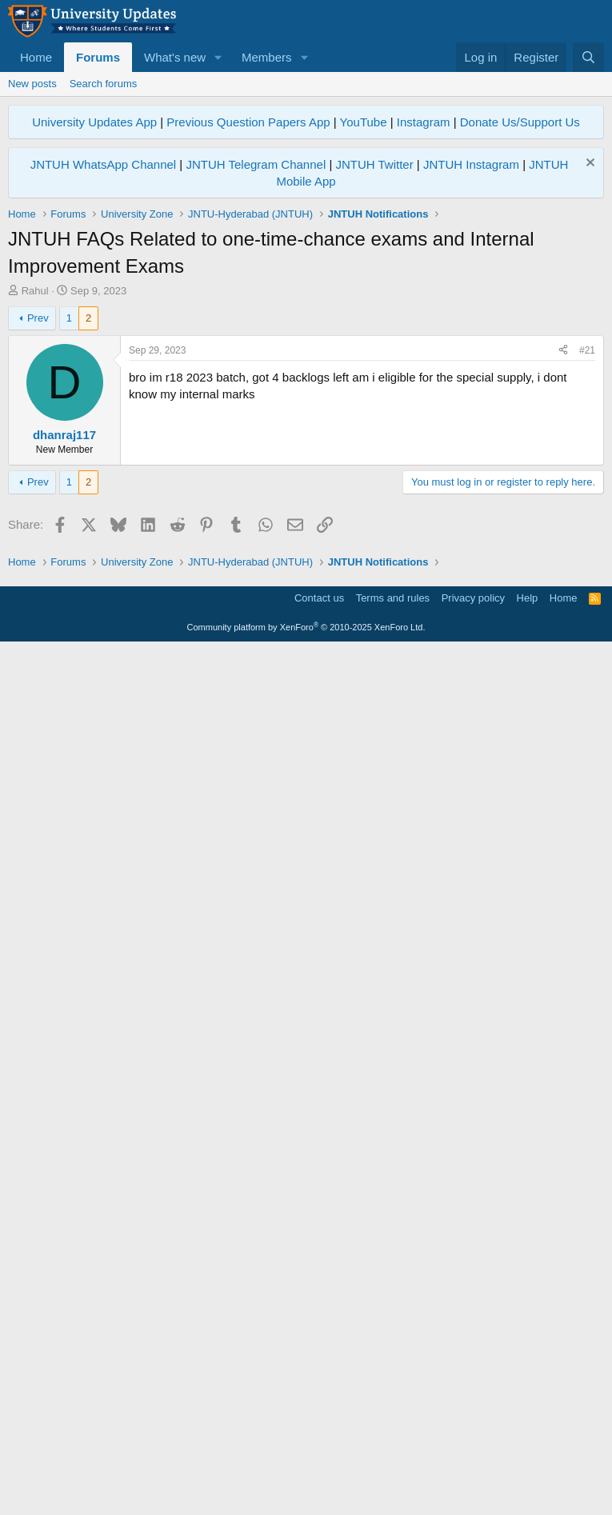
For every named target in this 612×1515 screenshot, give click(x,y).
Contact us (319, 1463)
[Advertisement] (306, 418)
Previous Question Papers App (248, 122)
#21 (587, 574)
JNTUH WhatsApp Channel (103, 164)
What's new (175, 57)
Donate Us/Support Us (520, 122)
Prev (38, 542)
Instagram (423, 122)
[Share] (563, 575)
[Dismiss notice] (588, 164)
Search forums (104, 84)
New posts (32, 84)
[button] (218, 57)
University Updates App (94, 122)
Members (267, 57)
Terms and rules (393, 1463)
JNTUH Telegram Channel (256, 164)
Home (36, 57)
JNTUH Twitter (374, 164)
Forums (98, 57)
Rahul (35, 291)
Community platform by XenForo (306, 1492)
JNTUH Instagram (471, 164)
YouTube (363, 122)
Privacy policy (473, 1463)
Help (527, 1463)
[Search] (588, 57)
